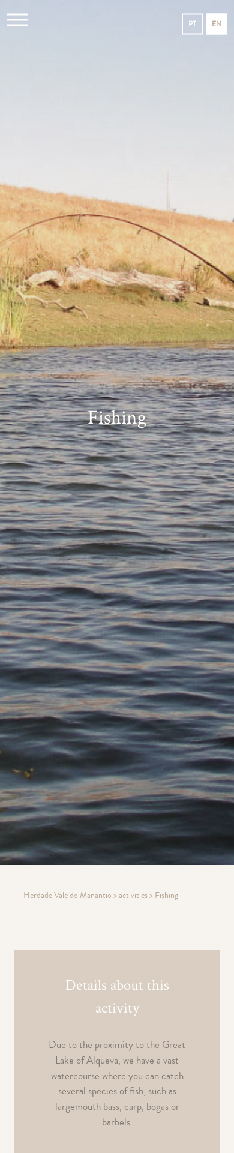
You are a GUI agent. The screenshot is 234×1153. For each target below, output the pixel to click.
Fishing (166, 895)
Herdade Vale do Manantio (68, 895)
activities (134, 895)
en (216, 24)
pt (192, 24)
